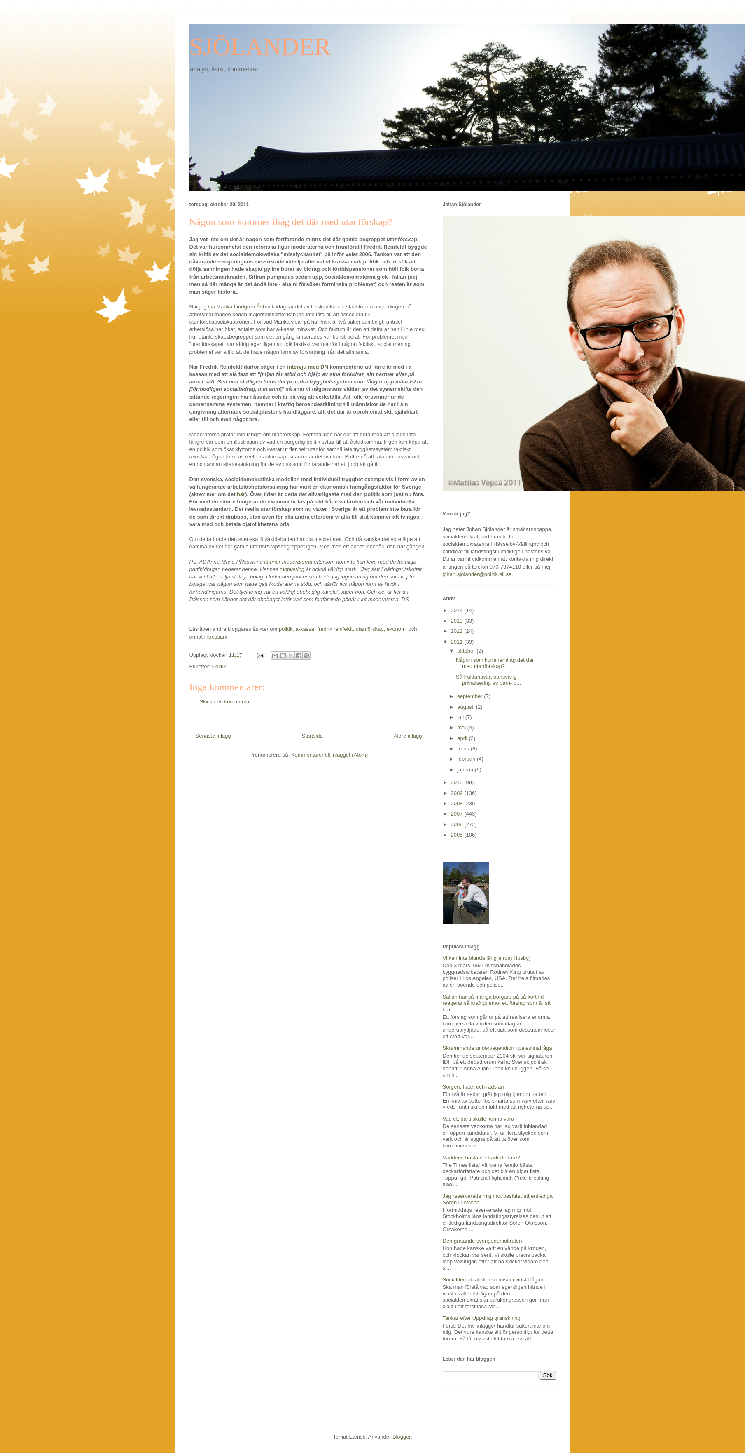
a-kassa (305, 629)
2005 (458, 835)
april (463, 738)
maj (462, 727)
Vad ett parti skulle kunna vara (478, 1119)
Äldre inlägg (408, 736)
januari (466, 769)
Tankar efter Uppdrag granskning (482, 1318)
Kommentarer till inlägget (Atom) (329, 755)
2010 (458, 782)
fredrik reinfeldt (335, 629)
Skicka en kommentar (225, 701)
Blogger (401, 1437)
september (470, 696)
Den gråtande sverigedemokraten (482, 1241)
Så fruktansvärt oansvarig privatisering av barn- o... (488, 680)
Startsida (312, 736)
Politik (219, 666)
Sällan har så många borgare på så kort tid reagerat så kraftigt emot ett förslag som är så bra (497, 1003)
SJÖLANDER (260, 46)
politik (285, 629)
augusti (466, 707)
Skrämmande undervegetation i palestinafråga (497, 1048)
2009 (458, 793)
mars (464, 748)
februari (467, 759)
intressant (215, 637)
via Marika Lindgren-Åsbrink (241, 306)
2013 (458, 621)
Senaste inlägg (213, 736)
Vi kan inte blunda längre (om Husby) (487, 958)
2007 (458, 814)
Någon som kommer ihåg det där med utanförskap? (495, 663)
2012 (458, 631)
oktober (466, 651)
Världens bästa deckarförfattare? (482, 1157)
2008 (458, 803)
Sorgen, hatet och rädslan (473, 1087)
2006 (458, 824)
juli (461, 717)
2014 (458, 610)
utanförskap (369, 629)
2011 (458, 642)
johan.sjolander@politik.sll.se (477, 574)
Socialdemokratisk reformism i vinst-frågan (493, 1280)
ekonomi (397, 629)
